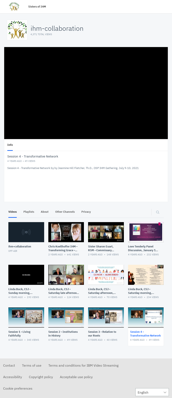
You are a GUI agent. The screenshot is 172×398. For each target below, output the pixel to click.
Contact (9, 365)
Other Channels (65, 212)
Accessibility (12, 377)
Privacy (86, 212)
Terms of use (31, 365)
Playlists (28, 212)
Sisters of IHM (37, 6)
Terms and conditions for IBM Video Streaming (83, 365)
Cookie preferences (17, 388)
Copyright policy (41, 377)
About (45, 212)
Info (10, 145)
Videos (12, 212)
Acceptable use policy (76, 377)
